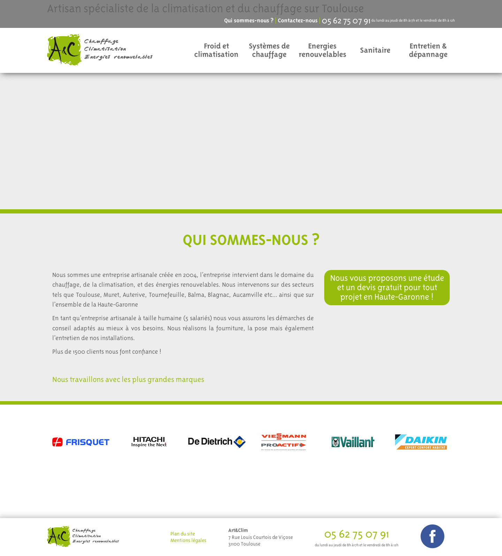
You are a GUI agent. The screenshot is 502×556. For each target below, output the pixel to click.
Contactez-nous (298, 20)
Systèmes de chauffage (269, 50)
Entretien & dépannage (428, 50)
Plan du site (182, 534)
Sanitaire (375, 50)
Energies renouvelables (322, 50)
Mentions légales (188, 540)
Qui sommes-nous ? (249, 20)
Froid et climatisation (216, 50)
